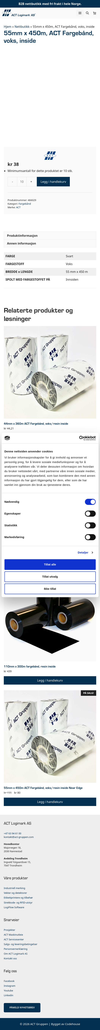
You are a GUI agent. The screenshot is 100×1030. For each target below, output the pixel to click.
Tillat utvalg (50, 576)
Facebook (9, 981)
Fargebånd (25, 203)
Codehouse (72, 1024)
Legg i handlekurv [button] (50, 680)
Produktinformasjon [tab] (22, 236)
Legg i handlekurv (53, 182)
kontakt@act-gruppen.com (19, 837)
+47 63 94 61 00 (12, 833)
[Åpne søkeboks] (87, 13)
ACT (18, 207)
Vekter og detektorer (15, 893)
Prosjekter (9, 930)
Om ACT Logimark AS (16, 953)
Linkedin (8, 995)
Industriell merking (14, 888)
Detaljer (83, 552)
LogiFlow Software (14, 907)
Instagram (9, 985)
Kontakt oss (10, 958)
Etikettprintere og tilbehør (18, 897)
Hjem (7, 27)
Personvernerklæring (16, 949)
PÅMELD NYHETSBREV (22, 1007)
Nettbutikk (21, 27)
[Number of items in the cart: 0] (94, 13)
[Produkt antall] (22, 181)
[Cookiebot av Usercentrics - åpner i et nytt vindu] (79, 438)
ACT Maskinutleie (13, 934)
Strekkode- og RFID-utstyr (18, 902)
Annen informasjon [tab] (21, 243)
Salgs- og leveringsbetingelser (20, 944)
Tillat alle (50, 564)
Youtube (8, 990)
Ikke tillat (50, 588)
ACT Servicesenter (14, 939)
